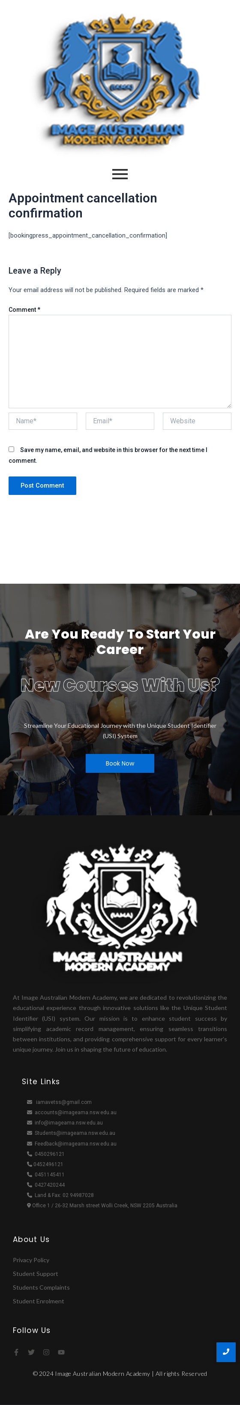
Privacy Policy (31, 1259)
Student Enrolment (38, 1301)
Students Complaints (41, 1287)
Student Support (35, 1273)
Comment (24, 309)
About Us (31, 1239)
